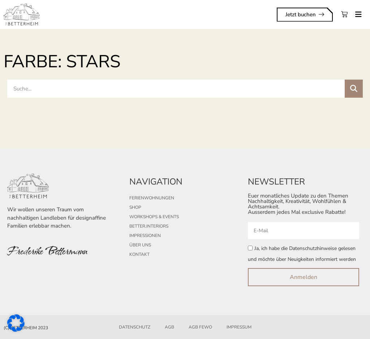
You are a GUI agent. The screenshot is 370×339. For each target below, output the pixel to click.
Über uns (140, 245)
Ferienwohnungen (151, 198)
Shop (135, 207)
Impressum (239, 327)
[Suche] (354, 89)
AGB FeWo (200, 327)
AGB (169, 327)
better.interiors (148, 226)
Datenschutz (134, 327)
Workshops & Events (154, 217)
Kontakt (139, 254)
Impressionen (145, 235)
